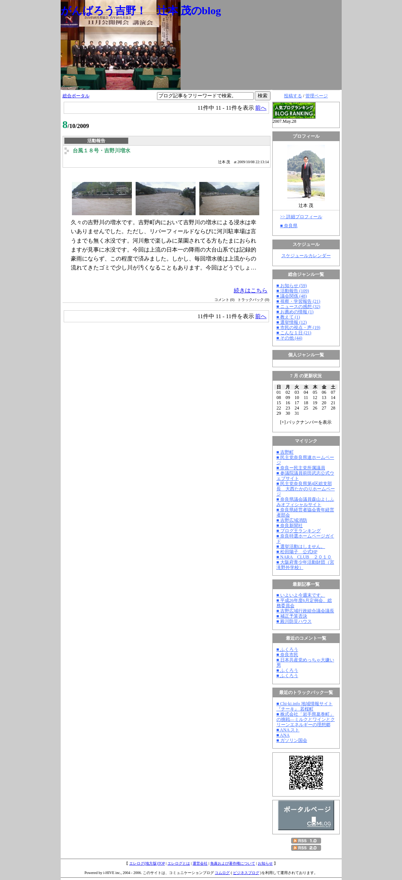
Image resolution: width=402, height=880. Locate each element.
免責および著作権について (232, 863)
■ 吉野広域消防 (291, 520)
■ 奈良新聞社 (289, 525)
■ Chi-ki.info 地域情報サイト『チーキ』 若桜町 (304, 706)
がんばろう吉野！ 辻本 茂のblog (141, 10)
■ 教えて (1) (288, 317)
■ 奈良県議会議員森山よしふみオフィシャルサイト (305, 502)
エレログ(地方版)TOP (147, 863)
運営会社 (200, 863)
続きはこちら (251, 290)
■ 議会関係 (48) (291, 296)
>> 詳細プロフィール (301, 216)
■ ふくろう (287, 649)
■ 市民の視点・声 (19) (298, 327)
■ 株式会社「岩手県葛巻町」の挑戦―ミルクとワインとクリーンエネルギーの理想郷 (305, 719)
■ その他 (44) (289, 338)
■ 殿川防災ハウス (294, 621)
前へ (260, 107)
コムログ (222, 873)
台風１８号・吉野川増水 (101, 150)
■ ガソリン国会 (291, 740)
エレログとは (178, 863)
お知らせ (265, 863)
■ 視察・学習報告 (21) (298, 301)
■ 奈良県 (288, 225)
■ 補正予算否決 (291, 616)
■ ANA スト (288, 730)
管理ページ (316, 95)
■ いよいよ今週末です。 (300, 595)
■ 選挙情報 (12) (291, 322)
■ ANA (283, 735)
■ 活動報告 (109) (292, 290)
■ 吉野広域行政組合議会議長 (305, 610)
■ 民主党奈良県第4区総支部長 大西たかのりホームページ (305, 489)
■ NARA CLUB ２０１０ (304, 557)
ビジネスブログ (246, 873)
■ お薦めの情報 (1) (295, 311)
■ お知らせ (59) (291, 285)
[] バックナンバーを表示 (306, 422)
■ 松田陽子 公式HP (297, 551)
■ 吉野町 (285, 452)
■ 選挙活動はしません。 (300, 546)
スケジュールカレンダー (306, 255)
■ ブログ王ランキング (298, 530)
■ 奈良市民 (287, 654)
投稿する (293, 95)
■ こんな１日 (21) (293, 332)
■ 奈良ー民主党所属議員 (300, 468)
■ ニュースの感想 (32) (298, 306)
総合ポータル (76, 95)
